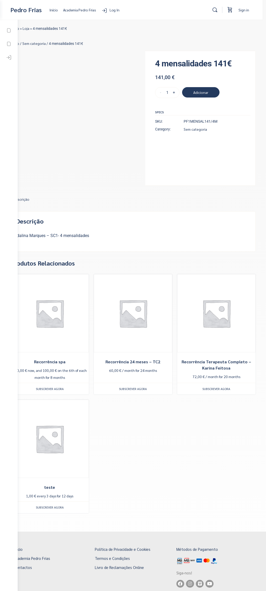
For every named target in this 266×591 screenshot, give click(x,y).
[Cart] (233, 10)
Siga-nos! (191, 551)
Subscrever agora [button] (64, 373)
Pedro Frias (43, 9)
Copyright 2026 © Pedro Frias (142, 586)
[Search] (218, 10)
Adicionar (208, 92)
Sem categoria (51, 43)
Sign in (247, 10)
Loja (43, 28)
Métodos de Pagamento (204, 528)
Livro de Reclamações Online (130, 546)
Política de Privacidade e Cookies (133, 528)
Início (32, 28)
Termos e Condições (123, 537)
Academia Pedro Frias (46, 537)
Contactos (37, 546)
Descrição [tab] (39, 189)
